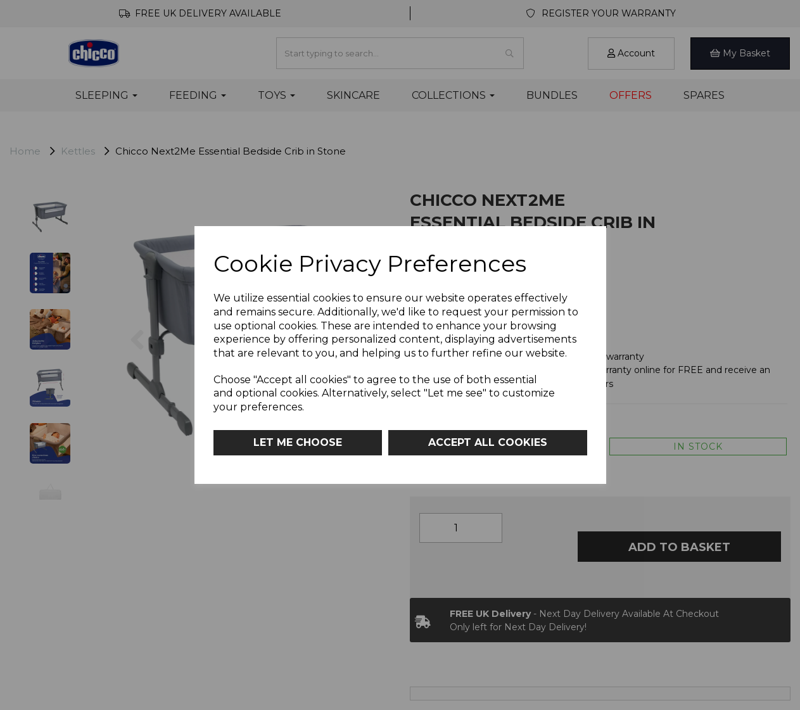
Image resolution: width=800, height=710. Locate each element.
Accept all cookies (487, 442)
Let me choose (297, 442)
